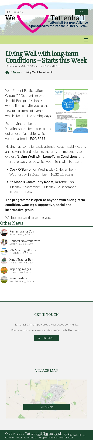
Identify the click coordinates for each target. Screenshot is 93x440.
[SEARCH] (42, 12)
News (16, 72)
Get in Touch (46, 337)
